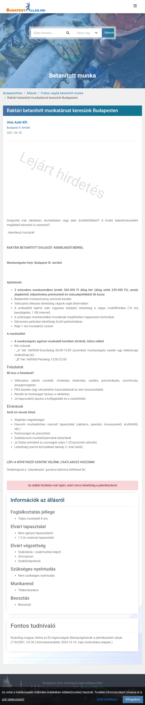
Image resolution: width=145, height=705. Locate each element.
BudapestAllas (12, 93)
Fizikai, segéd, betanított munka (62, 93)
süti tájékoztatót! (13, 699)
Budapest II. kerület (18, 127)
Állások (31, 93)
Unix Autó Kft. (17, 122)
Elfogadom (133, 699)
